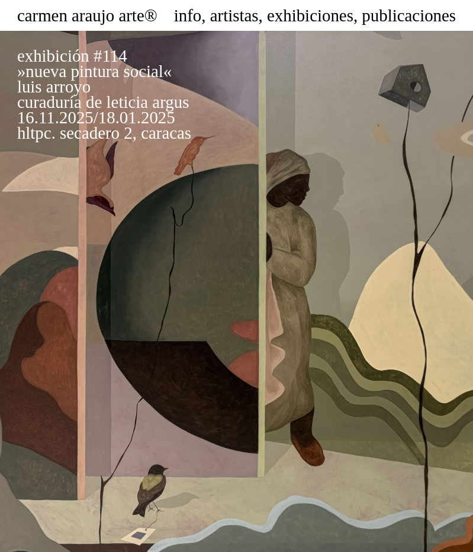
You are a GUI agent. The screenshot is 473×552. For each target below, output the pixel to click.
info (188, 15)
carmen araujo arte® (87, 15)
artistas (234, 15)
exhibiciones (310, 15)
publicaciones (409, 15)
